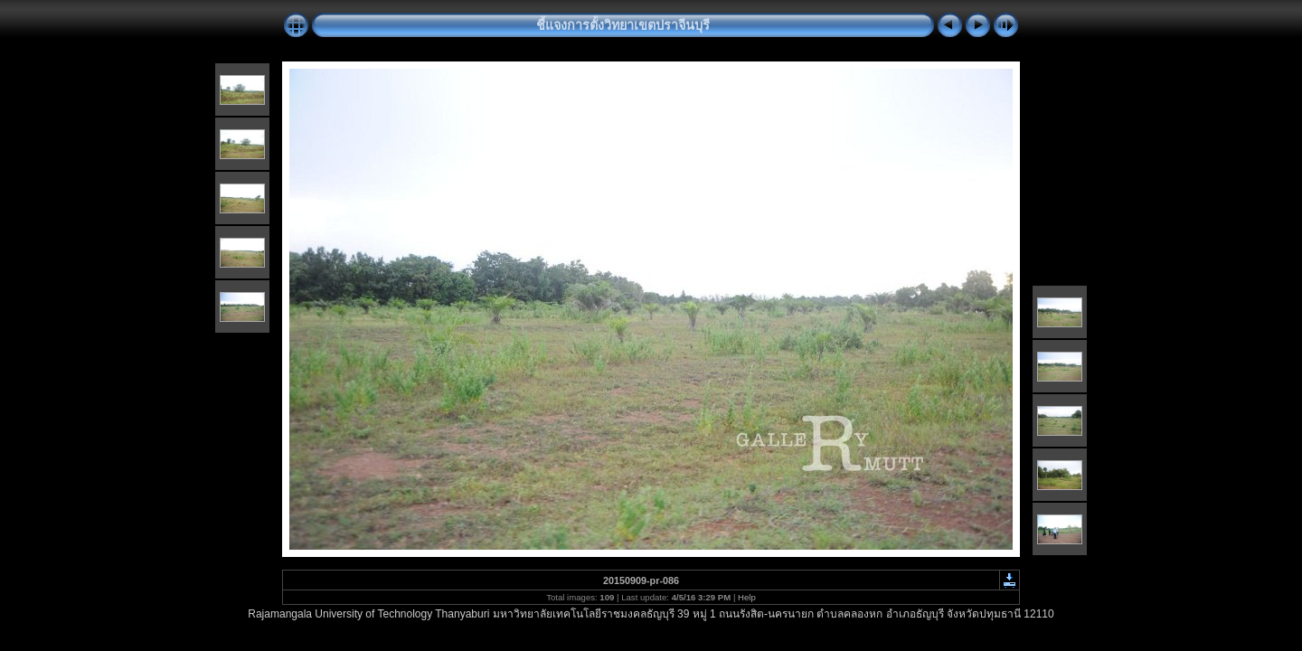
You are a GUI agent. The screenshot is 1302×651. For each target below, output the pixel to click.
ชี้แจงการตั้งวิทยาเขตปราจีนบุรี (623, 25)
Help (747, 597)
